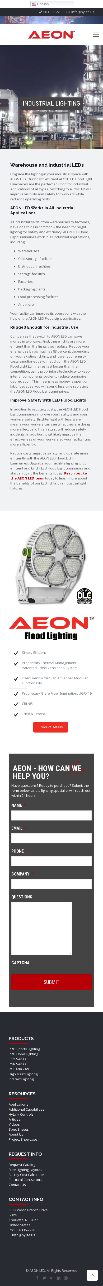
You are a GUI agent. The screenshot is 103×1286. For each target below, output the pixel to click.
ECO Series (17, 1059)
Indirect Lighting (21, 1079)
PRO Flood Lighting (23, 1054)
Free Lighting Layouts (25, 1169)
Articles (14, 1119)
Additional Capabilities (26, 1109)
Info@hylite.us (23, 1235)
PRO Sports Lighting (24, 1049)
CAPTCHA (20, 962)
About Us (16, 1134)
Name (18, 805)
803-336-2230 (25, 1230)
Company (22, 874)
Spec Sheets (19, 1129)
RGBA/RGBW (19, 1069)
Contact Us (17, 1184)
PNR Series (17, 1064)
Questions (21, 896)
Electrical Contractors (25, 1179)
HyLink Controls (21, 1114)
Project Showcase (23, 1139)
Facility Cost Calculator (26, 1174)
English (40, 4)
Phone (19, 851)
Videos (14, 1124)
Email (18, 828)
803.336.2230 (53, 11)
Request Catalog (22, 1164)
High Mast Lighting (23, 1074)
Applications (18, 1104)
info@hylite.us (82, 11)
